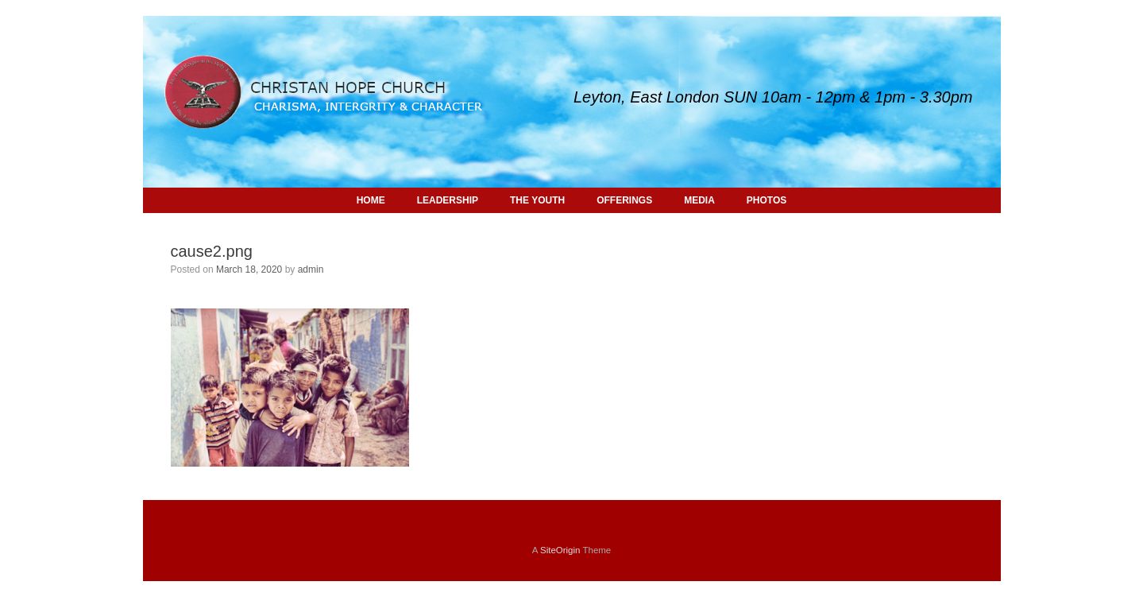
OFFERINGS (624, 200)
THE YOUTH (537, 200)
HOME (371, 200)
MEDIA (699, 200)
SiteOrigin (560, 550)
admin (311, 269)
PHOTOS (766, 200)
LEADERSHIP (447, 200)
